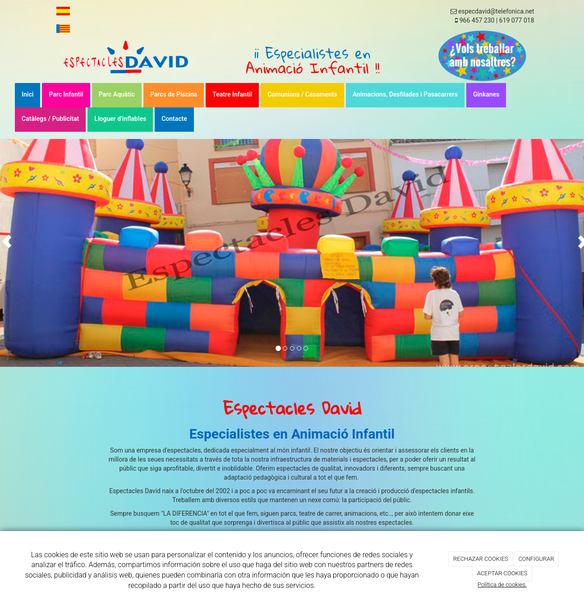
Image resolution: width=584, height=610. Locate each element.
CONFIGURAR (536, 558)
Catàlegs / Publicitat (50, 118)
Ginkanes (486, 94)
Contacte (174, 118)
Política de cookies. (502, 584)
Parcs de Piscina (173, 94)
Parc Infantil (66, 94)
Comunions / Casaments (302, 94)
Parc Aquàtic (117, 94)
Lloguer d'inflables (120, 118)
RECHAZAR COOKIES (480, 558)
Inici (27, 94)
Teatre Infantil (232, 94)
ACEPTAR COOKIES (502, 573)
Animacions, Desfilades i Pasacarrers (405, 94)
